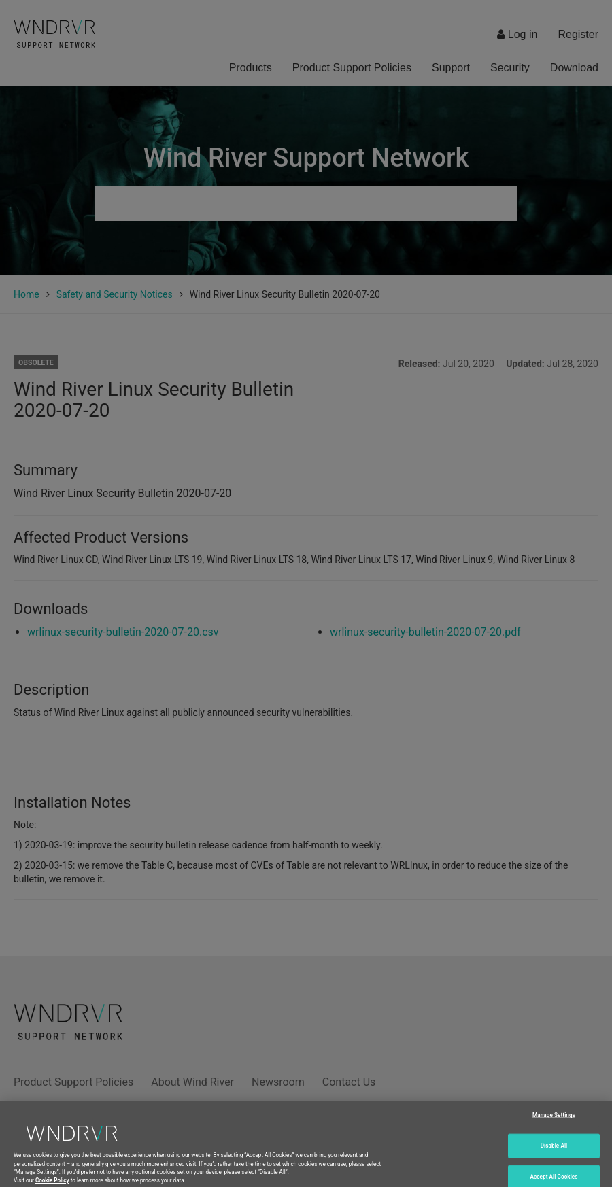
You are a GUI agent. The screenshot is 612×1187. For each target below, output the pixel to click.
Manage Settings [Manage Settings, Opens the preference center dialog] (553, 1120)
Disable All (554, 1150)
